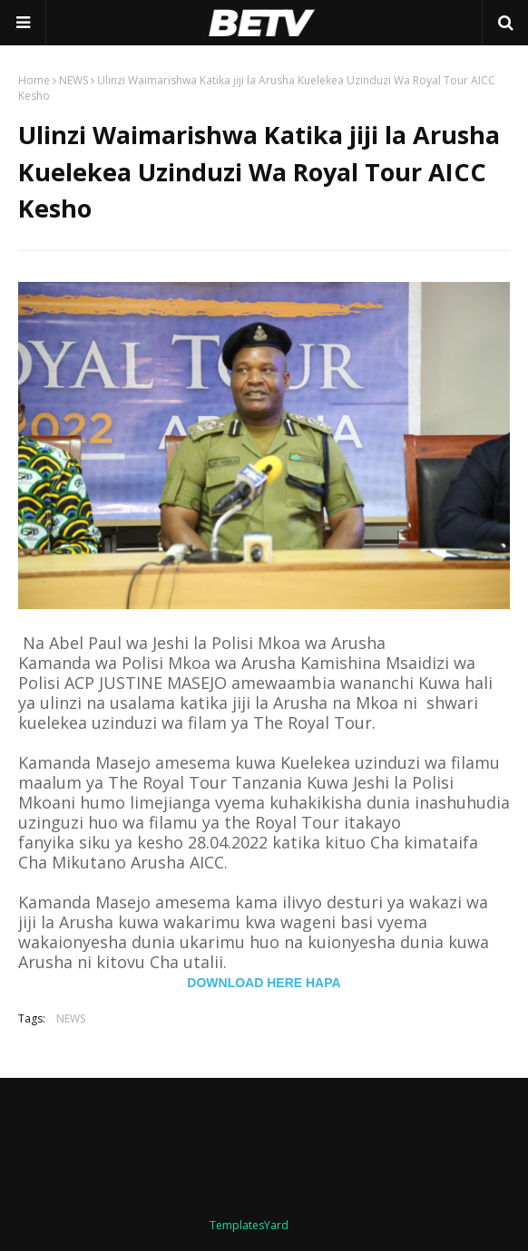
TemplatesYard (249, 1225)
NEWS (73, 80)
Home (34, 80)
